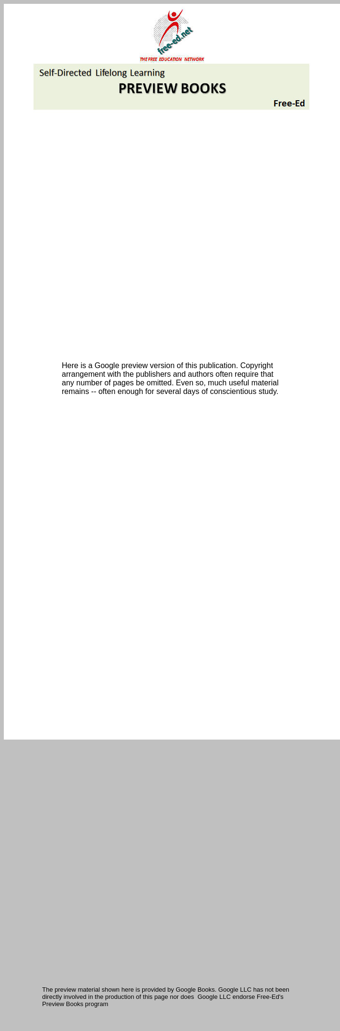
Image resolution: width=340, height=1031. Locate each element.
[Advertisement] (114, 237)
